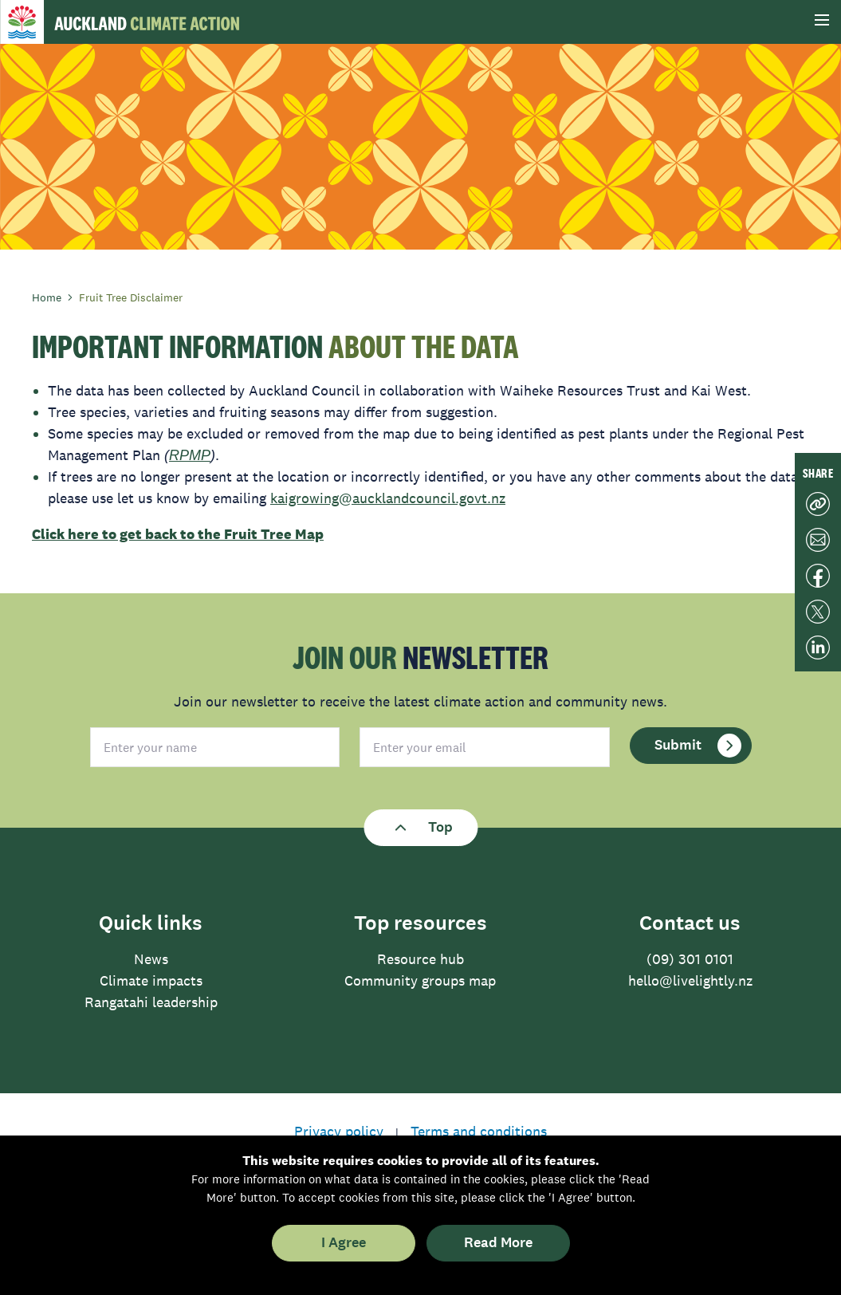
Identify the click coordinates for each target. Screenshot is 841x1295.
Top (420, 828)
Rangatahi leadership (151, 1002)
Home (52, 297)
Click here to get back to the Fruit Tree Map (178, 534)
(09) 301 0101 (689, 959)
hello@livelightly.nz (690, 981)
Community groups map (420, 981)
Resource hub (420, 959)
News (151, 959)
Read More (498, 1243)
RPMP (189, 455)
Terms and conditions (479, 1131)
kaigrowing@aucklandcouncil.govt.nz (387, 498)
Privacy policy (338, 1131)
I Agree (343, 1243)
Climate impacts (151, 981)
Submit (697, 746)
